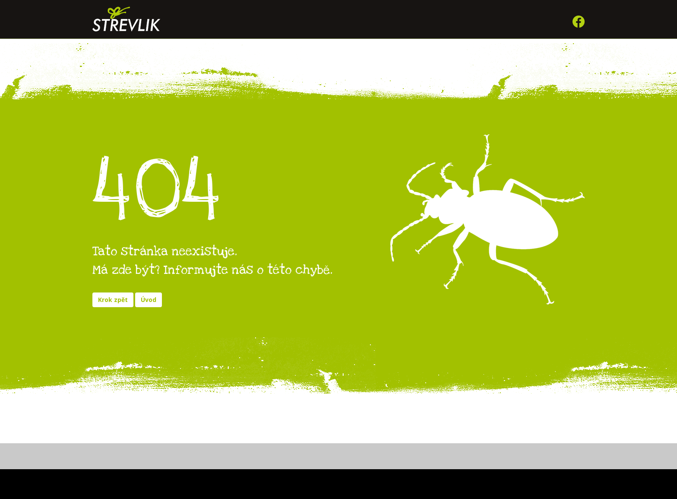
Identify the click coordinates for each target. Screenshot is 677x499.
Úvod (148, 300)
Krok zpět (113, 300)
